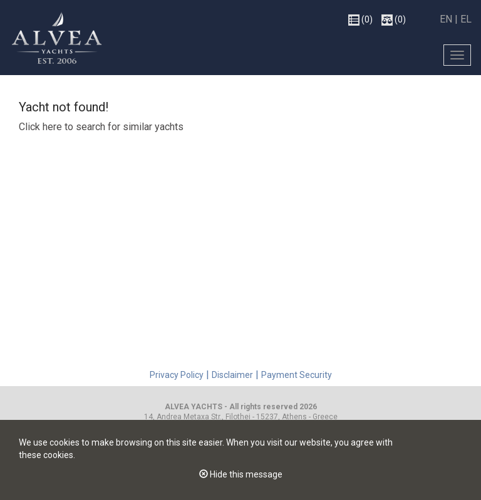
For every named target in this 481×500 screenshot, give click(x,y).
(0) (360, 20)
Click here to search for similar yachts (101, 127)
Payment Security (296, 375)
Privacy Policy (177, 375)
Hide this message (240, 474)
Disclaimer (232, 375)
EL (466, 19)
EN (447, 19)
